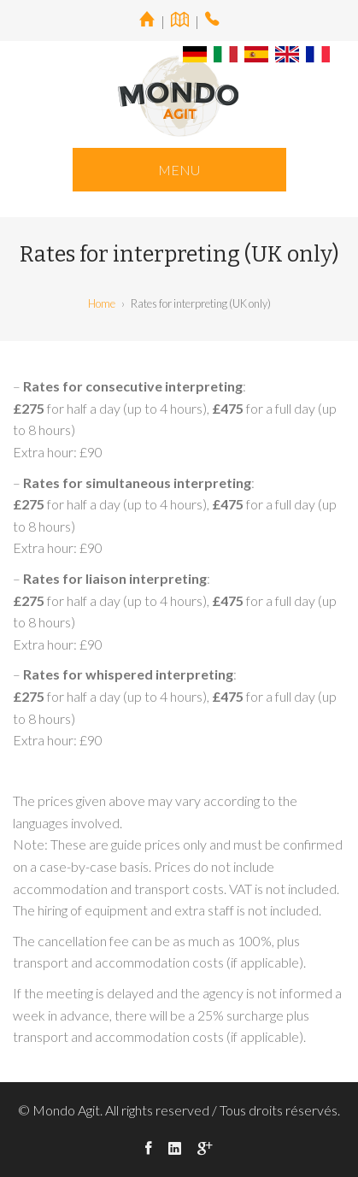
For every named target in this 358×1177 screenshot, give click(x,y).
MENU (179, 170)
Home (101, 303)
